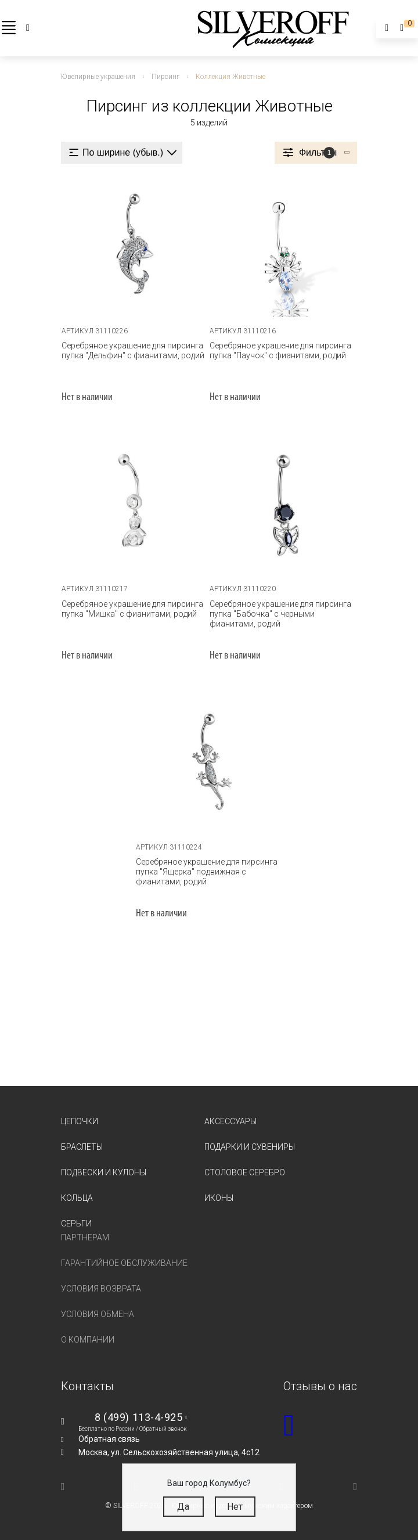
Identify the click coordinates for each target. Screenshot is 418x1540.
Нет (235, 1506)
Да (183, 1506)
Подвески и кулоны (103, 1172)
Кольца (77, 1198)
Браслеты (82, 1147)
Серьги (76, 1223)
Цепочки (79, 1121)
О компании (87, 1339)
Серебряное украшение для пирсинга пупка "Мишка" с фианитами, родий (132, 608)
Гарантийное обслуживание (124, 1263)
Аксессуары (230, 1121)
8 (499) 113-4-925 (138, 1417)
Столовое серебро (244, 1172)
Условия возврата (101, 1288)
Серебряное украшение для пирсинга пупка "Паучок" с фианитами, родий (280, 350)
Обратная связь (109, 1439)
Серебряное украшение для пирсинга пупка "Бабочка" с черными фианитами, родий (280, 613)
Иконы (218, 1198)
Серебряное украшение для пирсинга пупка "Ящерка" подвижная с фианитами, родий (207, 871)
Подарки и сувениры (249, 1147)
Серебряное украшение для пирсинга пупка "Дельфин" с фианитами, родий (133, 350)
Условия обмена (97, 1314)
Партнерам (85, 1237)
